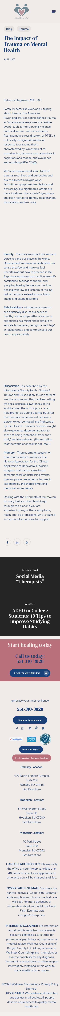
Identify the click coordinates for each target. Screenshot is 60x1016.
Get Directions (32, 789)
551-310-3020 (30, 709)
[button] (54, 11)
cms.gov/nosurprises (31, 915)
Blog (9, 29)
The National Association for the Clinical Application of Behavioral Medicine (26, 461)
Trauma (24, 29)
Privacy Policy (49, 984)
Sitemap (31, 988)
